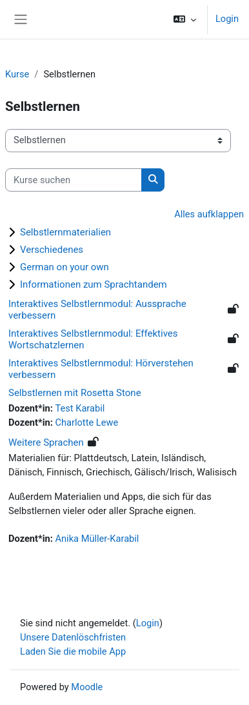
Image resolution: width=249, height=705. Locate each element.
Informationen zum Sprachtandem (93, 284)
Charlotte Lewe (86, 422)
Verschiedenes (51, 249)
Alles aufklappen (209, 214)
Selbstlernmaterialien (65, 232)
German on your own (64, 267)
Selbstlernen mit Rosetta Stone (74, 393)
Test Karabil (80, 408)
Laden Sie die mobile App (73, 651)
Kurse (17, 74)
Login (227, 19)
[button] (184, 19)
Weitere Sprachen (46, 442)
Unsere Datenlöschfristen (73, 637)
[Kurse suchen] (73, 180)
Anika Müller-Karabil (97, 538)
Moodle (87, 687)
